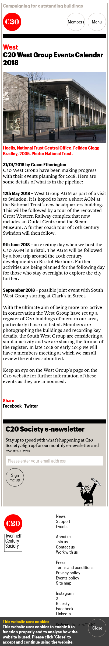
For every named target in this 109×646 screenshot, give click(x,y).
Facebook (12, 405)
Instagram (64, 593)
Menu (97, 21)
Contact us (65, 546)
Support (63, 521)
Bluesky (62, 603)
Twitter (31, 405)
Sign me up (14, 477)
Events (62, 526)
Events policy (67, 577)
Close (97, 627)
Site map (64, 582)
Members (76, 21)
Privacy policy (68, 572)
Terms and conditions (74, 567)
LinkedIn (63, 613)
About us (63, 536)
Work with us (67, 551)
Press (60, 562)
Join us (62, 541)
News (61, 516)
